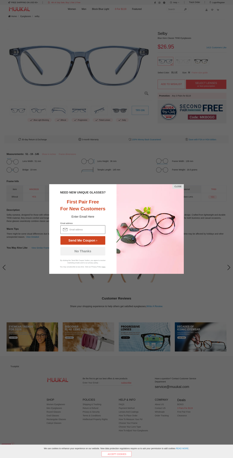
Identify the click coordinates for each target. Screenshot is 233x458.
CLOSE (178, 186)
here (103, 267)
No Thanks (82, 251)
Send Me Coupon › (82, 240)
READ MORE (182, 448)
